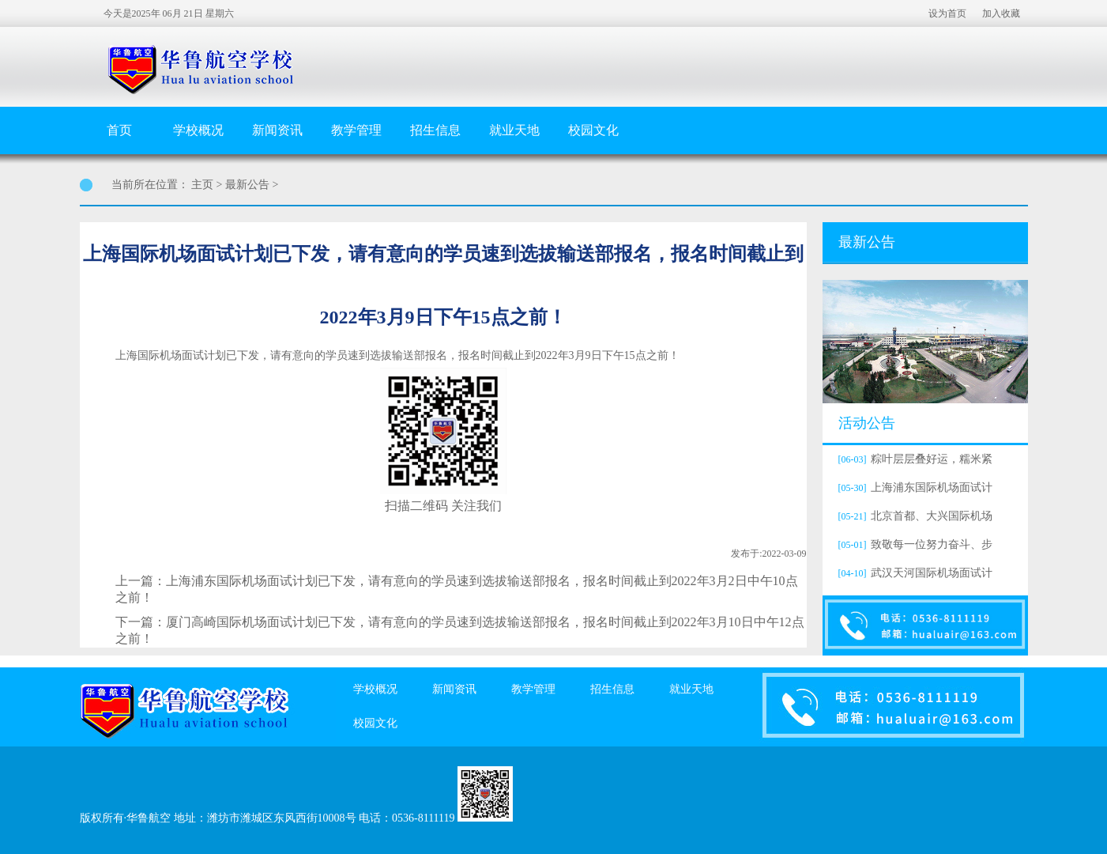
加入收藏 (1001, 13)
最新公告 (247, 185)
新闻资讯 (277, 130)
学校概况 (198, 130)
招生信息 (435, 130)
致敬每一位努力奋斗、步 (913, 544)
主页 (202, 185)
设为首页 (947, 13)
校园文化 (593, 130)
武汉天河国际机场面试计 (913, 573)
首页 (119, 130)
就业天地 (514, 130)
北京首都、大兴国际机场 (913, 516)
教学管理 (356, 130)
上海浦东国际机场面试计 (913, 487)
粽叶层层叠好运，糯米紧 (913, 459)
